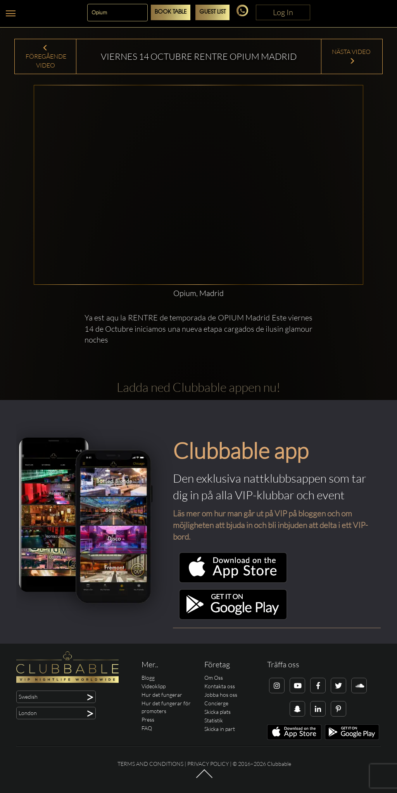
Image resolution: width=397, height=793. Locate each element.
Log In (283, 12)
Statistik (213, 720)
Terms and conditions (150, 763)
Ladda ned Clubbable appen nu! (198, 387)
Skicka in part (219, 728)
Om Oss (213, 677)
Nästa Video (352, 56)
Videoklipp (154, 686)
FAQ (147, 728)
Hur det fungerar (162, 694)
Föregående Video (45, 57)
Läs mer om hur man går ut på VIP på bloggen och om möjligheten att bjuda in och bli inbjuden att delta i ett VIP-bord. (270, 525)
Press (148, 719)
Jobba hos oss (220, 694)
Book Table (170, 12)
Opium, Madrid (198, 293)
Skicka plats (217, 711)
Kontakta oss (219, 686)
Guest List (212, 12)
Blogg (148, 677)
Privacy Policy (208, 763)
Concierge (216, 703)
